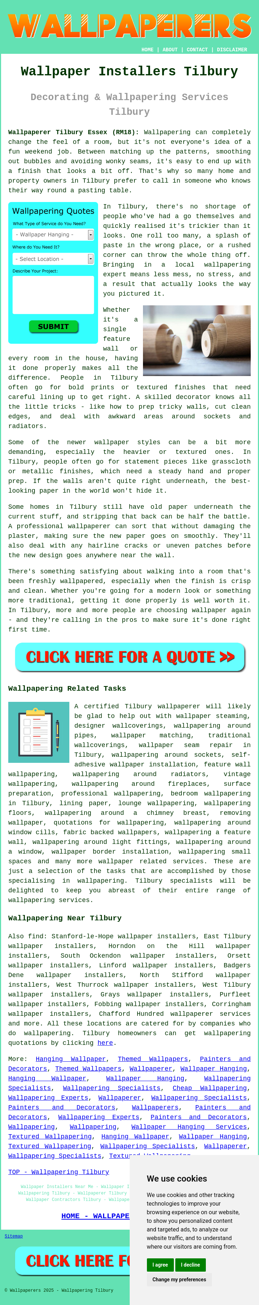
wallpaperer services (210, 1014)
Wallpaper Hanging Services (189, 1127)
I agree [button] (160, 1265)
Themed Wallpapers (153, 1059)
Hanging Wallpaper (71, 1059)
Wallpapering (31, 1127)
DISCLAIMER (232, 50)
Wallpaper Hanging (214, 1068)
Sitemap (14, 1236)
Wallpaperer (151, 1068)
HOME (148, 50)
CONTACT (197, 50)
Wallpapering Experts (48, 1098)
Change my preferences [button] (179, 1279)
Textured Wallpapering (50, 1136)
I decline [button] (190, 1265)
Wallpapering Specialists (112, 1088)
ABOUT (170, 50)
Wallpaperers (155, 1107)
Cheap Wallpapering (210, 1088)
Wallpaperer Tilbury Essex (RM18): (73, 132)
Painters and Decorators (61, 1107)
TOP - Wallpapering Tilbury (58, 1172)
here (105, 1043)
